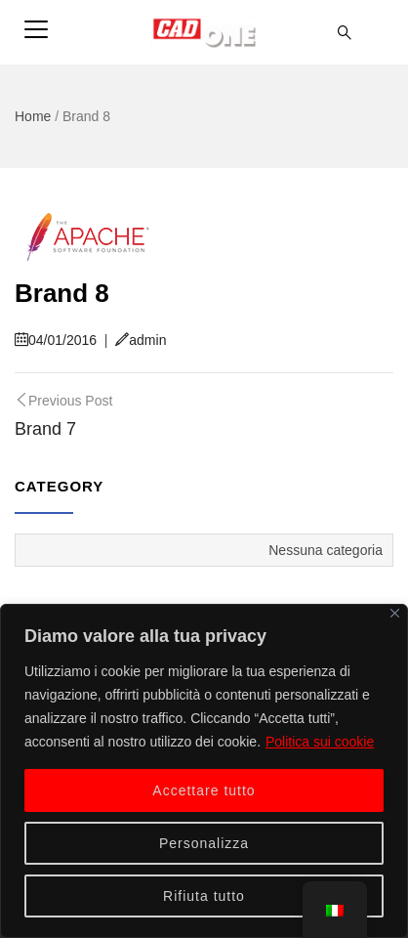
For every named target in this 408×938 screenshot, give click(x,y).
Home (33, 116)
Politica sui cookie (319, 741)
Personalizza (204, 843)
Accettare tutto (203, 790)
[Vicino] (394, 613)
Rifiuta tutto (204, 896)
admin (140, 340)
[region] (204, 771)
